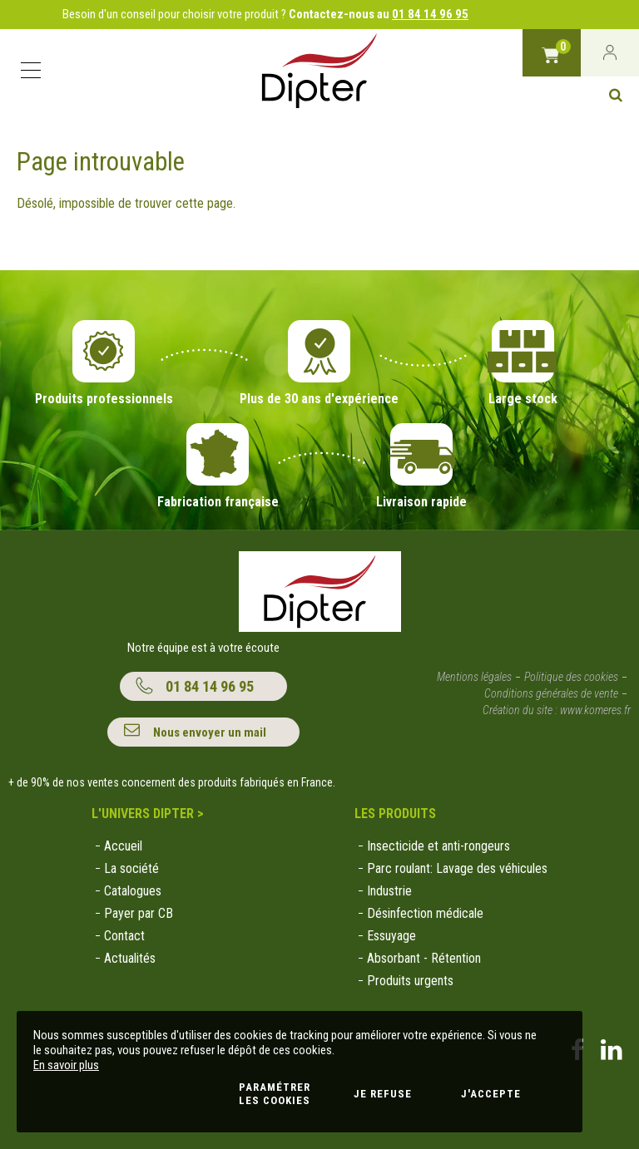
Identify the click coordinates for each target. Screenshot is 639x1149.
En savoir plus (66, 1065)
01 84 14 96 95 (430, 14)
